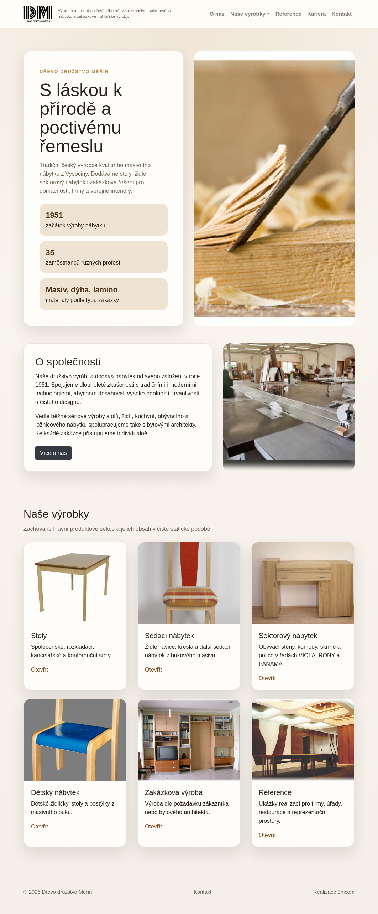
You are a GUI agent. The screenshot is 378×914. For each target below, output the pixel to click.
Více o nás (53, 453)
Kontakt (341, 14)
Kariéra (316, 14)
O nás (217, 14)
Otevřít (39, 670)
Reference (288, 14)
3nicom (346, 892)
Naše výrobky (248, 14)
